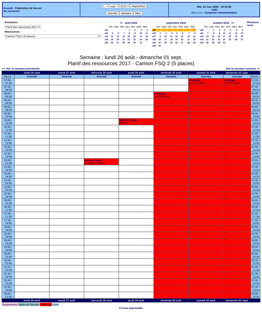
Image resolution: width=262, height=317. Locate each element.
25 (146, 39)
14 (123, 36)
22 (129, 39)
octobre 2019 (221, 22)
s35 (106, 42)
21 (123, 39)
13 (118, 36)
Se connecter (12, 11)
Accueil (8, 8)
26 (112, 42)
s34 (106, 39)
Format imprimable (131, 308)
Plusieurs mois (253, 24)
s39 (154, 42)
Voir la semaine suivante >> (243, 68)
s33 (106, 36)
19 (112, 39)
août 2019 (131, 22)
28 (123, 42)
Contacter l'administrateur (220, 12)
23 (134, 39)
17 (141, 36)
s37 (154, 36)
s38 (154, 39)
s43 (202, 39)
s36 (154, 33)
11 (146, 33)
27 (118, 42)
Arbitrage (194, 80)
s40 (154, 46)
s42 (202, 36)
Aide (214, 9)
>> (233, 22)
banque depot (92, 160)
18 (146, 36)
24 (141, 39)
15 (129, 36)
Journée (32, 76)
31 (141, 42)
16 (134, 36)
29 (129, 42)
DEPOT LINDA (128, 120)
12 (112, 36)
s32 (106, 33)
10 (141, 33)
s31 (106, 30)
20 (118, 39)
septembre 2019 (176, 22)
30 (134, 42)
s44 (202, 42)
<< (121, 22)
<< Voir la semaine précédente (21, 68)
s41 (202, 33)
